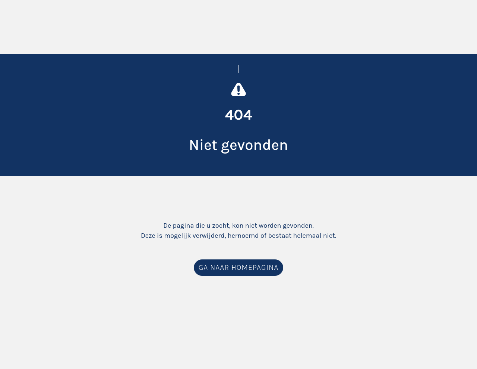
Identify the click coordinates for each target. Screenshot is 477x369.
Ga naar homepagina (238, 267)
